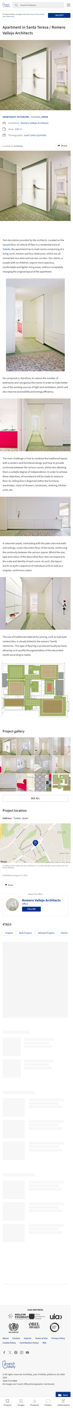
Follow (31, 909)
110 (17, 129)
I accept (59, 15)
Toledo (6, 249)
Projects (9, 933)
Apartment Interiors (16, 117)
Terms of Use (30, 14)
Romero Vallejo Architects (35, 123)
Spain (44, 117)
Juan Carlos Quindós (35, 135)
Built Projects (25, 933)
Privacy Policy (39, 14)
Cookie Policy (10, 16)
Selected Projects (46, 933)
